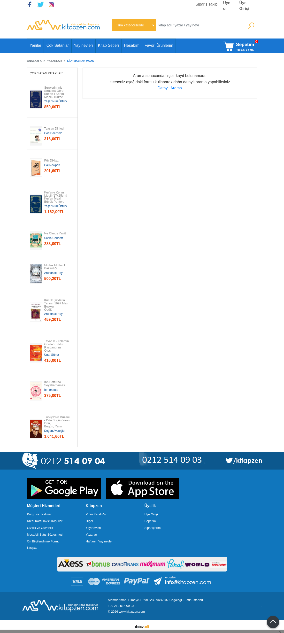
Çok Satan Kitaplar (46, 73)
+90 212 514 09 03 (121, 606)
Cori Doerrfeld (53, 133)
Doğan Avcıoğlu (54, 430)
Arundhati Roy (53, 273)
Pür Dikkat (51, 160)
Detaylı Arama (170, 88)
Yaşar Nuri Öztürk (55, 101)
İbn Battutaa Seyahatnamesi (55, 384)
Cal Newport (52, 165)
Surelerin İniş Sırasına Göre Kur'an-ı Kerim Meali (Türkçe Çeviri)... (54, 94)
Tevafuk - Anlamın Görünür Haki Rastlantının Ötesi (57, 346)
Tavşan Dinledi (54, 128)
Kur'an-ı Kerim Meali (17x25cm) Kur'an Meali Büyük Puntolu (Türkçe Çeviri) (56, 199)
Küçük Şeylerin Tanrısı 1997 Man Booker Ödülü (56, 305)
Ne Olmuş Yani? (55, 233)
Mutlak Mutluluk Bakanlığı (55, 267)
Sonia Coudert (53, 238)
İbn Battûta (51, 390)
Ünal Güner (51, 354)
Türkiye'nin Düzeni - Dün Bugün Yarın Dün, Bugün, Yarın (57, 422)
